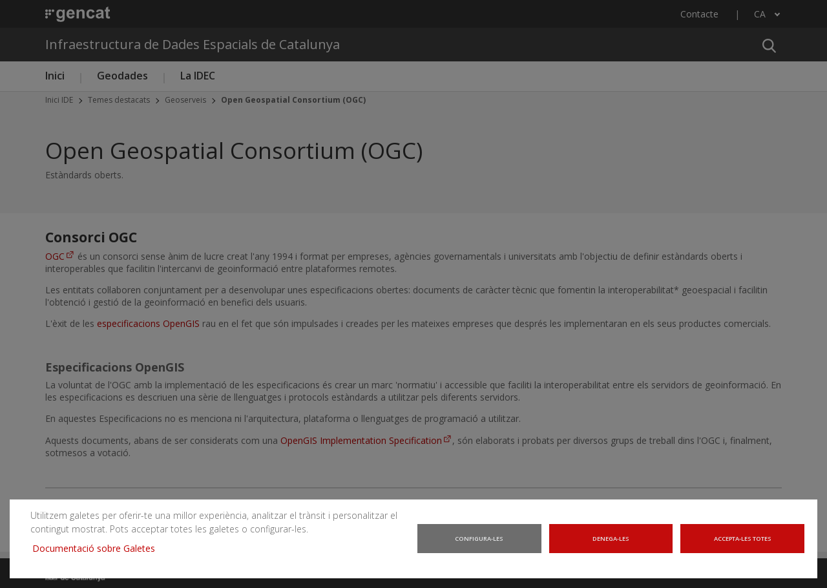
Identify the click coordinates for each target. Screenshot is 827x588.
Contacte (699, 14)
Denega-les (612, 545)
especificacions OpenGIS (148, 323)
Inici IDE (59, 99)
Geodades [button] (122, 75)
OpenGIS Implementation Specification (361, 440)
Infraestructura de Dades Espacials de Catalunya (192, 44)
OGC (55, 256)
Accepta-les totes (744, 545)
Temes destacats (119, 99)
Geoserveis (185, 99)
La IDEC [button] (197, 75)
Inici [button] (55, 75)
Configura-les (479, 545)
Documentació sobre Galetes (92, 552)
